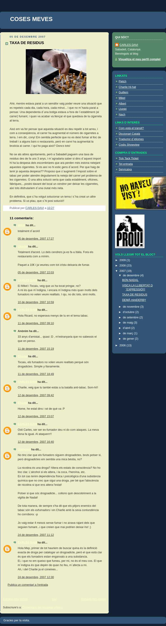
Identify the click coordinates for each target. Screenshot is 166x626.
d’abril (127, 328)
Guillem (123, 92)
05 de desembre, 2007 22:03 (36, 272)
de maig (128, 322)
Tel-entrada (126, 164)
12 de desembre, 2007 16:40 (36, 441)
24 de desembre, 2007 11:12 (36, 535)
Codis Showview (129, 144)
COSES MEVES (31, 19)
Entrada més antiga (93, 599)
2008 (123, 265)
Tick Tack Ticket (128, 158)
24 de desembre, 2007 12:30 (36, 577)
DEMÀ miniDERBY (134, 300)
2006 (123, 345)
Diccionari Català (129, 133)
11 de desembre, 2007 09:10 (36, 323)
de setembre (131, 317)
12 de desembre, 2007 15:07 (36, 416)
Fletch (122, 81)
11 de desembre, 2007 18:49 (36, 374)
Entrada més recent (15, 599)
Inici (54, 599)
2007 (123, 271)
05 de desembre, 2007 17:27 (36, 238)
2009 (123, 260)
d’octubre (129, 312)
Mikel (21, 225)
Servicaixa (125, 169)
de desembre (131, 275)
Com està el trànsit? (131, 128)
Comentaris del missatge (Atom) (42, 607)
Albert (122, 103)
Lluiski (123, 109)
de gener (129, 338)
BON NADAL (130, 280)
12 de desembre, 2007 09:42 (36, 395)
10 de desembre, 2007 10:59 (36, 302)
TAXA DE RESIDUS (134, 294)
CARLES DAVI (27, 280)
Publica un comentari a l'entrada (28, 584)
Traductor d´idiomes (131, 139)
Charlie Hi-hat (127, 87)
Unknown (24, 449)
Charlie (22, 246)
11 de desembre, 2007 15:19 (36, 348)
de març (128, 333)
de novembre (131, 306)
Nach (122, 114)
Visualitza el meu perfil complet (139, 59)
